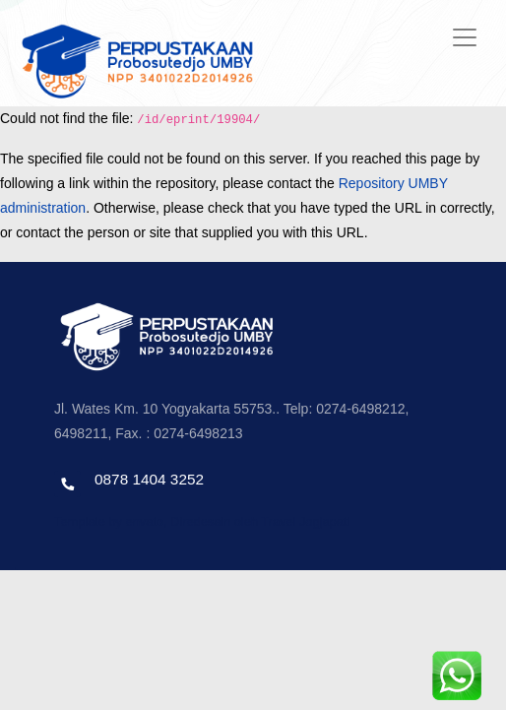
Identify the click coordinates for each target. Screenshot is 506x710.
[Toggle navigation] (464, 37)
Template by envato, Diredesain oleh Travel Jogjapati (201, 521)
